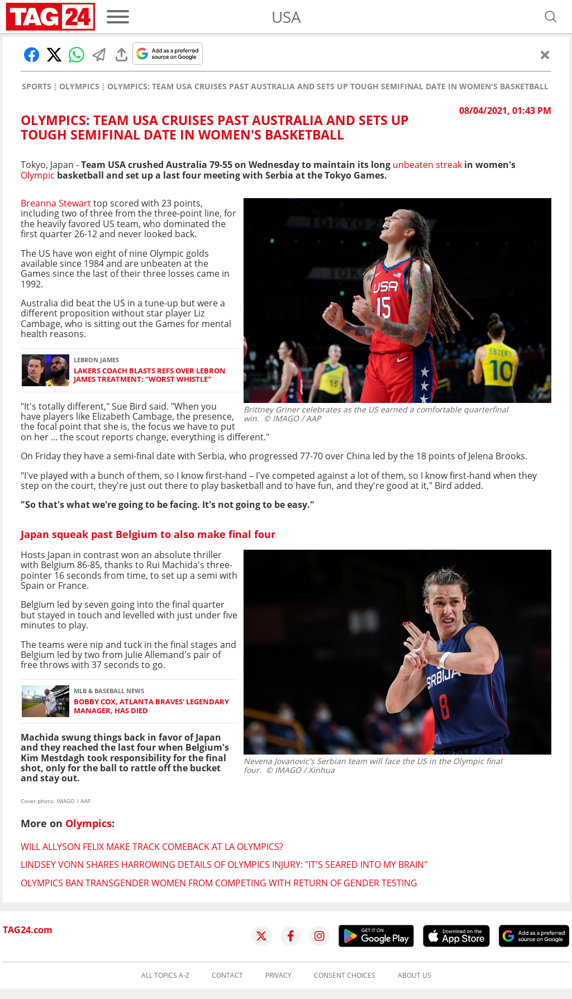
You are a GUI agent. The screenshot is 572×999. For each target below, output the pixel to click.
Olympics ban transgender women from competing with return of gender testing (219, 883)
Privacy (278, 975)
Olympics (79, 86)
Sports (36, 86)
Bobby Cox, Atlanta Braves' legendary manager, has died (151, 706)
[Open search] (551, 16)
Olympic (38, 175)
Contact (227, 975)
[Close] (545, 55)
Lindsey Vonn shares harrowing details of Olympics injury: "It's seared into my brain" (224, 864)
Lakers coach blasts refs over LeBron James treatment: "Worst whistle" (150, 375)
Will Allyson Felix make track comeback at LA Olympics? (152, 846)
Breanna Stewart (56, 203)
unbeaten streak (426, 165)
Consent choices (344, 975)
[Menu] (118, 16)
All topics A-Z (165, 975)
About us (414, 975)
